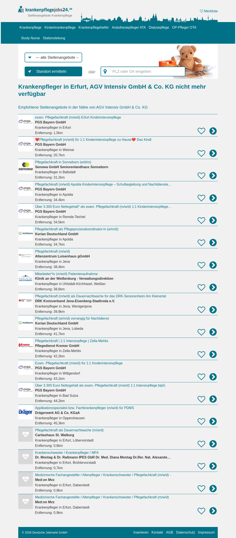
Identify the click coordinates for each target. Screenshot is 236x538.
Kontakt (157, 532)
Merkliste (209, 11)
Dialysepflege (159, 27)
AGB (169, 532)
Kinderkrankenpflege (60, 27)
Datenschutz (185, 532)
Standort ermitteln (51, 71)
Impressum (206, 532)
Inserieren (141, 532)
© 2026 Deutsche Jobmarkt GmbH (44, 532)
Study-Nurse (30, 38)
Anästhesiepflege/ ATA (129, 27)
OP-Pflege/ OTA (184, 27)
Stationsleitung (54, 38)
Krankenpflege (30, 27)
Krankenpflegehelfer (94, 27)
